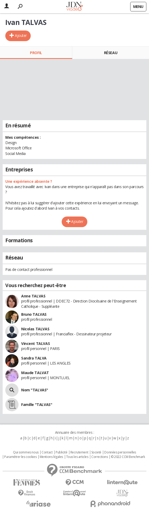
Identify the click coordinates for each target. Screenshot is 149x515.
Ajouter (21, 35)
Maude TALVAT (35, 372)
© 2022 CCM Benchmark (128, 457)
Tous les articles (77, 457)
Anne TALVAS (33, 295)
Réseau (110, 52)
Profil (36, 52)
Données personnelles (120, 452)
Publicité (61, 452)
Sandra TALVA (34, 358)
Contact (47, 452)
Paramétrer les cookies (20, 457)
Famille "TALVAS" (36, 404)
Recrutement (79, 452)
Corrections (99, 457)
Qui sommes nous (26, 452)
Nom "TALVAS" (34, 389)
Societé (96, 452)
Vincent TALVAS (35, 343)
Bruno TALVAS (34, 314)
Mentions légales (51, 457)
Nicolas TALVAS (35, 328)
